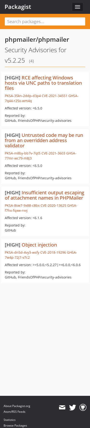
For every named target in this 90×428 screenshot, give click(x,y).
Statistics (10, 420)
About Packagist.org (17, 406)
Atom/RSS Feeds (14, 412)
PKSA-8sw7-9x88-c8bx (22, 205)
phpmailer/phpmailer (37, 39)
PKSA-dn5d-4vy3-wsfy (22, 252)
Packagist (18, 6)
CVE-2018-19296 (53, 252)
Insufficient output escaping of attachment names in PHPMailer (44, 195)
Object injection (39, 245)
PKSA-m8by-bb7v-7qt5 (23, 153)
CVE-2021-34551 (54, 95)
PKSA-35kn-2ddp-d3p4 (23, 95)
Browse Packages (15, 425)
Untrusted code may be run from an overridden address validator (44, 140)
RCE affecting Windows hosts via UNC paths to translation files (43, 82)
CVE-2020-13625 (53, 205)
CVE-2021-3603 (53, 153)
